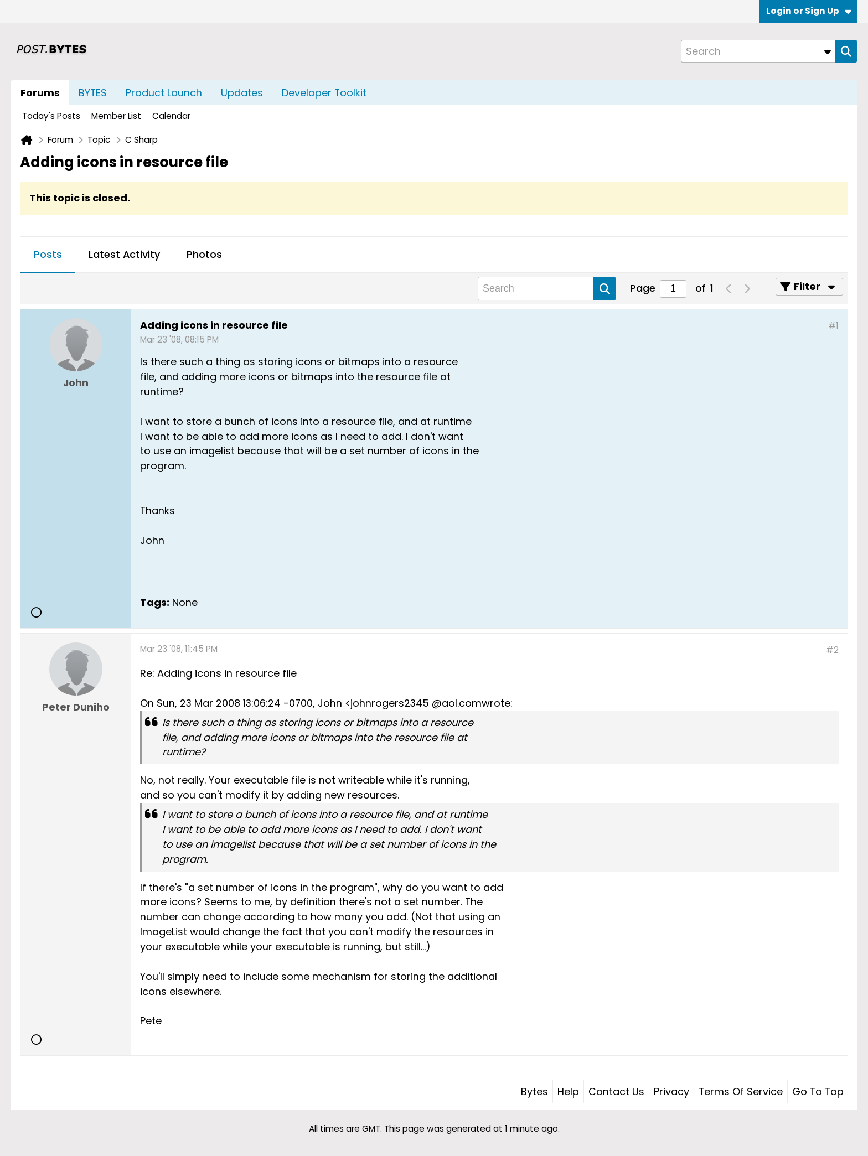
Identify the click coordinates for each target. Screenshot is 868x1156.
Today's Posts (51, 116)
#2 (832, 650)
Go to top (818, 1091)
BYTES (93, 93)
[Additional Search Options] (827, 51)
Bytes (534, 1091)
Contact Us (616, 1091)
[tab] (47, 255)
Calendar (171, 116)
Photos (204, 254)
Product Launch (164, 93)
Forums (40, 93)
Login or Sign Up (808, 11)
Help (568, 1091)
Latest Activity (124, 254)
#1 (833, 325)
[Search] (758, 51)
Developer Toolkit (324, 93)
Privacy (671, 1091)
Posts (48, 254)
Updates (242, 93)
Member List (116, 116)
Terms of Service (741, 1091)
